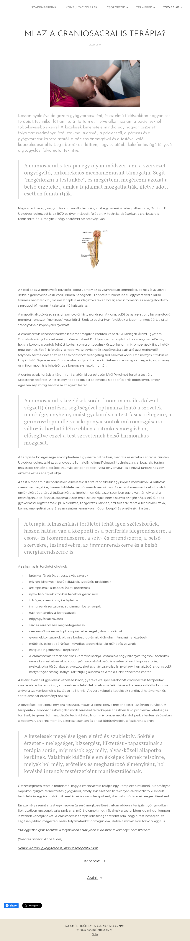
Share (11, 905)
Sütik (95, 934)
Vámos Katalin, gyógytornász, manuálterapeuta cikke (58, 848)
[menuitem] (48, 7)
